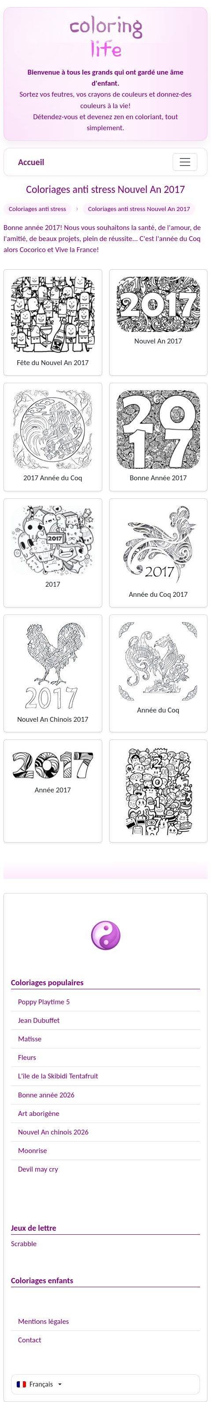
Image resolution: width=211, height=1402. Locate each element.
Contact (29, 1340)
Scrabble (24, 1243)
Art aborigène (38, 1113)
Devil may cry (38, 1169)
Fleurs (27, 1057)
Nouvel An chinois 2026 (53, 1132)
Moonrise (32, 1150)
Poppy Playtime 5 (44, 1001)
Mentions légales (43, 1321)
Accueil (31, 162)
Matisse (29, 1039)
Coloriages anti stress (37, 209)
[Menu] (185, 162)
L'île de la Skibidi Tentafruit (58, 1076)
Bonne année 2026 (46, 1095)
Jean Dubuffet (38, 1020)
